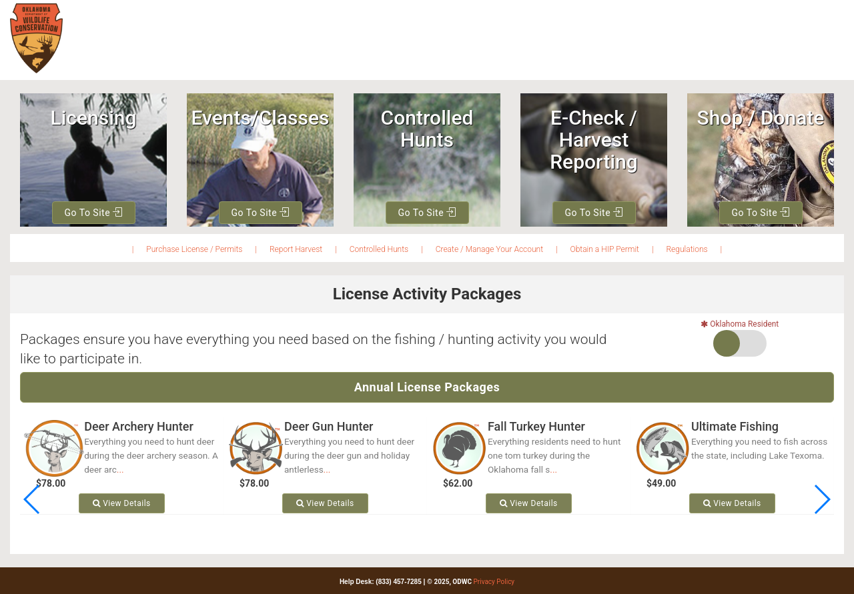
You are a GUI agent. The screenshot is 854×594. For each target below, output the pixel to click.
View (122, 503)
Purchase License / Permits (194, 249)
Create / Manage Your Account (489, 249)
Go (93, 212)
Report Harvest (296, 249)
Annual (427, 387)
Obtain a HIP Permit (604, 249)
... (120, 469)
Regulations (686, 249)
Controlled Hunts (379, 249)
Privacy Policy (494, 581)
